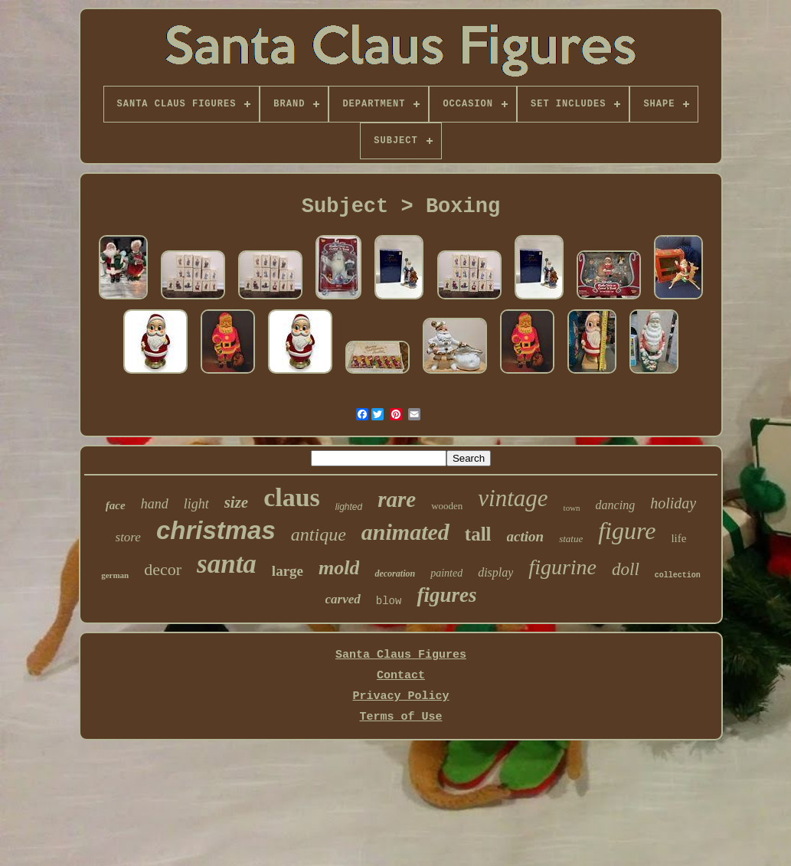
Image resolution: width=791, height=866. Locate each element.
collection (678, 575)
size (236, 502)
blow (389, 601)
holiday (673, 503)
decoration (394, 573)
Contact (401, 675)
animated (405, 531)
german (115, 575)
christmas (216, 530)
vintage (512, 498)
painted (446, 573)
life (678, 538)
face (116, 505)
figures (446, 594)
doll (625, 569)
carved (343, 599)
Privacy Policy (400, 696)
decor (162, 569)
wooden (447, 505)
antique (318, 534)
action (525, 536)
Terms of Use (400, 717)
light (196, 503)
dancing (616, 504)
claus (291, 497)
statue (571, 538)
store (128, 537)
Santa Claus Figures (400, 655)
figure (626, 530)
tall (478, 534)
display (495, 572)
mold (339, 568)
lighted (348, 507)
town (572, 507)
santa (227, 564)
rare (397, 499)
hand (154, 503)
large (287, 571)
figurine (562, 567)
